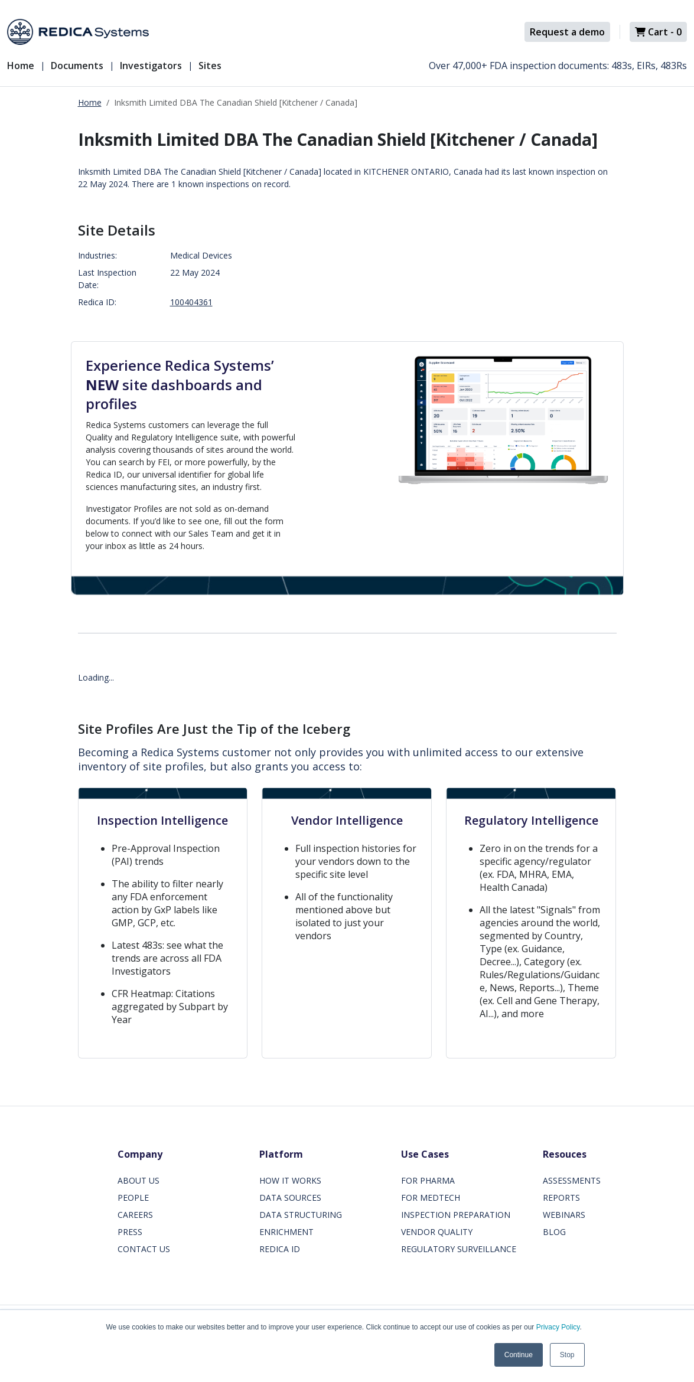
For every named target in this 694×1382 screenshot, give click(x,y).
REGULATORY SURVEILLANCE (458, 1248)
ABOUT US (138, 1180)
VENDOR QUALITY (437, 1231)
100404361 (191, 302)
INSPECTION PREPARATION (455, 1214)
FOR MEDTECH (430, 1197)
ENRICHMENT (286, 1231)
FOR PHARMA (428, 1180)
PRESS (130, 1231)
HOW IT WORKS (290, 1180)
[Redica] (78, 32)
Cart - (658, 31)
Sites (209, 65)
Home (20, 65)
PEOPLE (133, 1197)
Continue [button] (518, 1355)
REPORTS (561, 1197)
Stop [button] (567, 1355)
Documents (77, 65)
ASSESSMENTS (572, 1180)
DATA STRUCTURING (300, 1214)
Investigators (151, 65)
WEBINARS (564, 1214)
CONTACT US (144, 1248)
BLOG (554, 1231)
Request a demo (567, 31)
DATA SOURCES (290, 1197)
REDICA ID (279, 1248)
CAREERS (135, 1214)
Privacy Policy (558, 1327)
